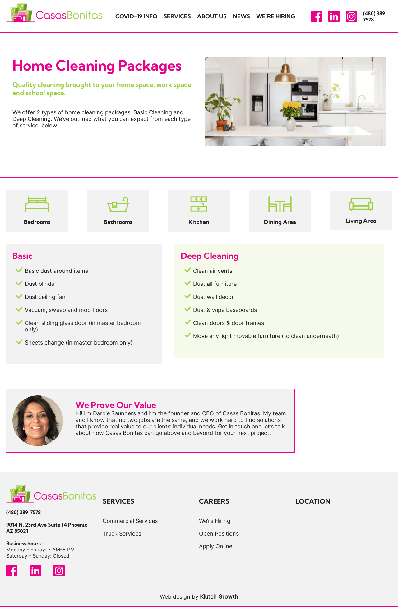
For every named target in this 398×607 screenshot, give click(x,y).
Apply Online (215, 546)
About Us (212, 16)
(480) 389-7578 (23, 512)
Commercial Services (130, 521)
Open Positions (219, 533)
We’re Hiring (275, 16)
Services (177, 16)
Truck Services (122, 533)
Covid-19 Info (136, 16)
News (241, 16)
